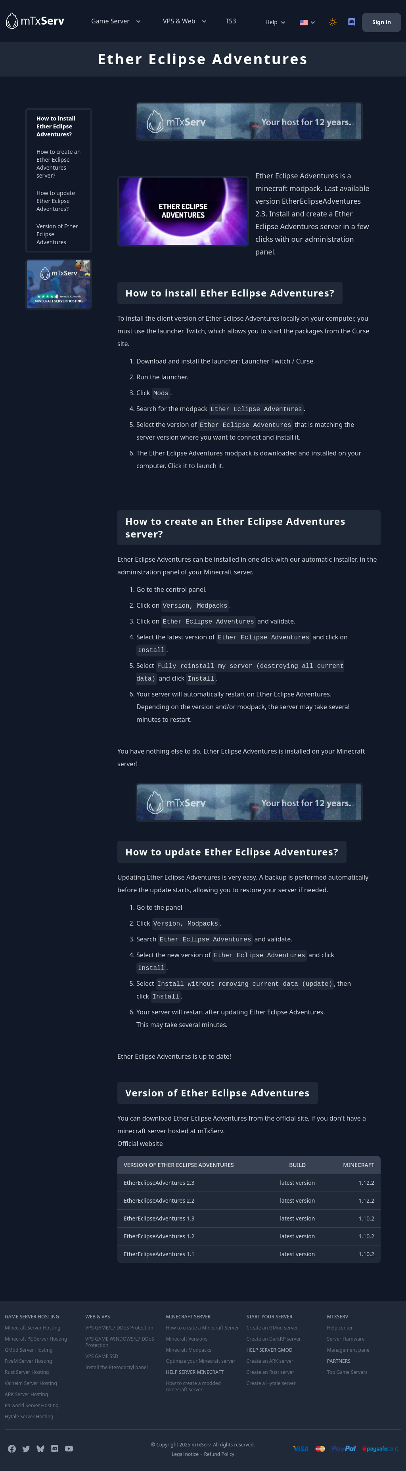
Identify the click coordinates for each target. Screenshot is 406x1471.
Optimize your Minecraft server (200, 1361)
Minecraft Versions (186, 1339)
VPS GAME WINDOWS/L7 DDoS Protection (119, 1342)
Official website (140, 1143)
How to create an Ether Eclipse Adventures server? (58, 163)
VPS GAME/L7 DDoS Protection (119, 1328)
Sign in (381, 22)
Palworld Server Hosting (32, 1405)
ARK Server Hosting (26, 1394)
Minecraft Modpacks (188, 1350)
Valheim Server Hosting (31, 1383)
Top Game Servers (347, 1372)
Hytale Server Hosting (29, 1417)
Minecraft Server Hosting (32, 1328)
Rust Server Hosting (27, 1372)
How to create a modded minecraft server (193, 1386)
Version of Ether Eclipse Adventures (57, 234)
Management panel (349, 1350)
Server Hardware (346, 1339)
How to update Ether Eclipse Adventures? (55, 200)
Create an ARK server (270, 1361)
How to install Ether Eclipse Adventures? (55, 126)
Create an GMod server (272, 1328)
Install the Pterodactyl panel (116, 1367)
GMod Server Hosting (29, 1350)
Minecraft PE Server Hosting (36, 1339)
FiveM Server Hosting (28, 1361)
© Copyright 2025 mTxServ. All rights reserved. (203, 1444)
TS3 (231, 21)
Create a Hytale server (271, 1383)
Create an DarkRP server (274, 1339)
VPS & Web (185, 21)
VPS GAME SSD (101, 1356)
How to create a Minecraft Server (202, 1328)
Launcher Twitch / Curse (277, 361)
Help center (340, 1328)
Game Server (116, 21)
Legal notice (185, 1454)
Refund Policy (219, 1454)
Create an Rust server (271, 1372)
